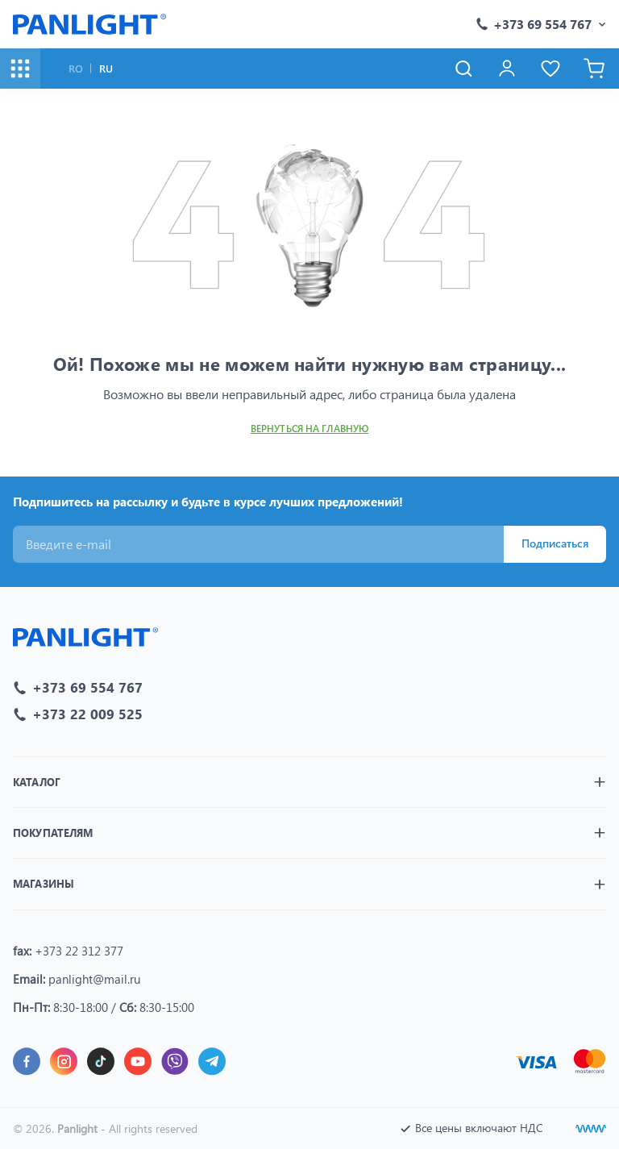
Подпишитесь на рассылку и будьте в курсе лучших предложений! (208, 501)
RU (106, 68)
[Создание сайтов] (590, 1129)
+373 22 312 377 (79, 951)
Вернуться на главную (309, 429)
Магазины (43, 883)
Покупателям (53, 832)
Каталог (36, 782)
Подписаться (554, 543)
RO (76, 68)
